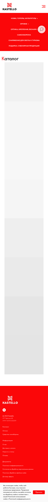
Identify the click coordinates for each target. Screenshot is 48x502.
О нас (5, 444)
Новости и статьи (8, 452)
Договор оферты (8, 476)
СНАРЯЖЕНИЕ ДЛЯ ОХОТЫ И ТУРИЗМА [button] (24, 40)
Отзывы (5, 455)
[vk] (4, 410)
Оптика (5, 431)
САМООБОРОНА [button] (24, 35)
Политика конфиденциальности (13, 465)
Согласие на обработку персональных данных (18, 469)
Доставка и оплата (9, 448)
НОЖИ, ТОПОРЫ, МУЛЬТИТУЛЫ (23, 18)
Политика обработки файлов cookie (14, 473)
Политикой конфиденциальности (19, 499)
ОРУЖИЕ (23, 24)
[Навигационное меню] (43, 6)
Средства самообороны (11, 434)
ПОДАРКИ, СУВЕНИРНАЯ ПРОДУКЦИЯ (24, 46)
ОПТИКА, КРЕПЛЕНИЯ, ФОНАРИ (24, 29)
